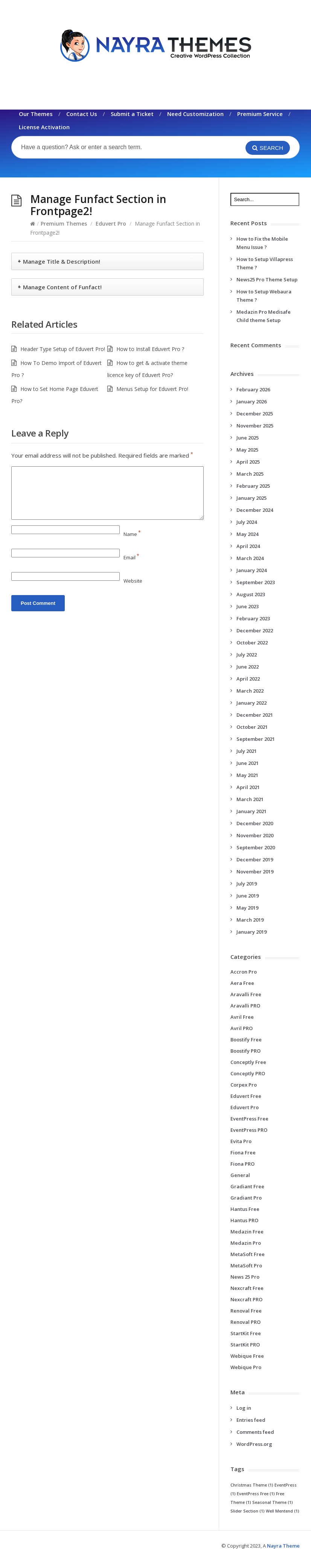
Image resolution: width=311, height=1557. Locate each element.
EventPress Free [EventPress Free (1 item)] (256, 1493)
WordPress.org (254, 1444)
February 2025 (253, 485)
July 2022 (246, 654)
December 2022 (254, 630)
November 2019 (254, 871)
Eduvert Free (245, 1096)
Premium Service (260, 114)
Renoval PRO (245, 1322)
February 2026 (253, 389)
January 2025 (251, 498)
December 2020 (254, 823)
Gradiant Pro (246, 1197)
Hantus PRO (244, 1220)
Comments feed (255, 1432)
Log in (243, 1407)
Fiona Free (243, 1152)
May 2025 (247, 449)
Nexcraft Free (247, 1288)
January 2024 (251, 570)
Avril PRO (241, 1028)
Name (132, 534)
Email (131, 557)
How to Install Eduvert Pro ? (150, 349)
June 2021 (247, 763)
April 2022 (248, 678)
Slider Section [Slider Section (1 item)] (247, 1511)
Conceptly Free (248, 1062)
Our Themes (36, 114)
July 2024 (246, 522)
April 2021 (248, 787)
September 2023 (255, 582)
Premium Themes (64, 223)
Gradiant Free (247, 1186)
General (240, 1175)
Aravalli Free (245, 994)
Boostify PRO (245, 1050)
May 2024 (247, 534)
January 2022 (251, 702)
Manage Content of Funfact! (62, 287)
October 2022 (252, 642)
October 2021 (252, 727)
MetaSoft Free (247, 1254)
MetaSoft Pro (246, 1265)
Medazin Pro (245, 1242)
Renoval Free (246, 1310)
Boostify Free (246, 1039)
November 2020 (254, 835)
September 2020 (255, 847)
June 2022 (247, 666)
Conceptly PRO (247, 1073)
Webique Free (247, 1355)
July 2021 (246, 751)
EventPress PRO (248, 1130)
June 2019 (247, 895)
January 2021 (251, 811)
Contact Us (81, 114)
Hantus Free (244, 1209)
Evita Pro (241, 1141)
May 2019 (247, 907)
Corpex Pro (243, 1084)
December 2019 (254, 859)
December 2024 (254, 510)
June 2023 (247, 606)
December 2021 (254, 714)
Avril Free (242, 1017)
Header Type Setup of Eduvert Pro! (62, 349)
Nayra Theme (283, 1545)
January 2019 (251, 931)
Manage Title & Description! (61, 261)
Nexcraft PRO (246, 1299)
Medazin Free (247, 1231)
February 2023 (253, 618)
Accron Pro (243, 971)
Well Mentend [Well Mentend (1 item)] (282, 1511)
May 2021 (247, 775)
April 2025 (248, 461)
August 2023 (250, 594)
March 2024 (250, 558)
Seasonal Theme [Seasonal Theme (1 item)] (272, 1502)
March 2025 (250, 473)
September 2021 (255, 739)
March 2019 (250, 919)
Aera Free (242, 983)
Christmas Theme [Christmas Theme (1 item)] (251, 1485)
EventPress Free (249, 1118)
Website (132, 580)
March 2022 (250, 690)
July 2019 (246, 883)
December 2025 (254, 413)
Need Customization (195, 114)
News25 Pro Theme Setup (266, 279)
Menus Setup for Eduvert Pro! (152, 388)
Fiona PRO (242, 1163)
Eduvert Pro (111, 223)
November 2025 (254, 425)
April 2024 (248, 546)
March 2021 (250, 799)
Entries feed (250, 1420)
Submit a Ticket (132, 114)
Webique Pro (245, 1367)
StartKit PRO (245, 1344)
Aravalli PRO (245, 1005)
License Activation (44, 127)
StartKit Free (245, 1333)
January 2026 (251, 401)
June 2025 (247, 437)
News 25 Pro (244, 1276)
